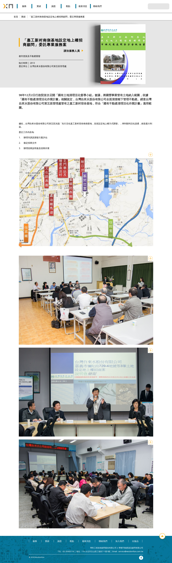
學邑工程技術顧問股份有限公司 (103, 547)
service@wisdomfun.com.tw (130, 551)
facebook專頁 (141, 558)
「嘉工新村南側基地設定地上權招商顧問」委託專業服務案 (57, 16)
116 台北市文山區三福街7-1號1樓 (96, 551)
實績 (23, 16)
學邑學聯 (8, 6)
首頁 (16, 16)
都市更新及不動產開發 (29, 56)
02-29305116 (68, 551)
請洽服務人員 (72, 51)
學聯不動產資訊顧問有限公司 (131, 547)
